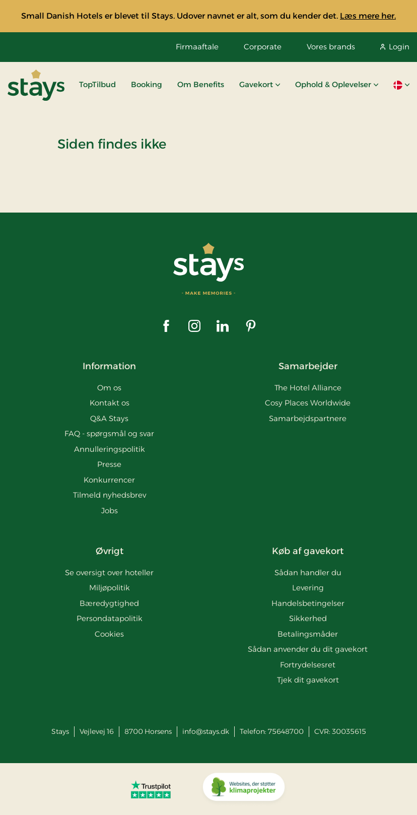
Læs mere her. (368, 16)
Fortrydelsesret (307, 664)
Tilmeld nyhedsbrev (109, 495)
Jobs (109, 510)
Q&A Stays (109, 418)
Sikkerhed (308, 618)
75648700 (286, 731)
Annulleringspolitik (109, 449)
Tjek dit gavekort (308, 680)
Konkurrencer (109, 480)
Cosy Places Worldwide (308, 403)
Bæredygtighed (109, 603)
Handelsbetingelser (307, 603)
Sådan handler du (307, 572)
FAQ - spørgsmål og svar (109, 433)
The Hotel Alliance (307, 387)
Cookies (109, 634)
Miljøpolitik (109, 587)
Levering (308, 587)
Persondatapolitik (110, 618)
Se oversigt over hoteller (109, 572)
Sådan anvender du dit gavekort (308, 649)
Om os (109, 387)
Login (394, 46)
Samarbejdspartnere (307, 418)
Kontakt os (109, 403)
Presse (109, 464)
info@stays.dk (205, 731)
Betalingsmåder (307, 634)
